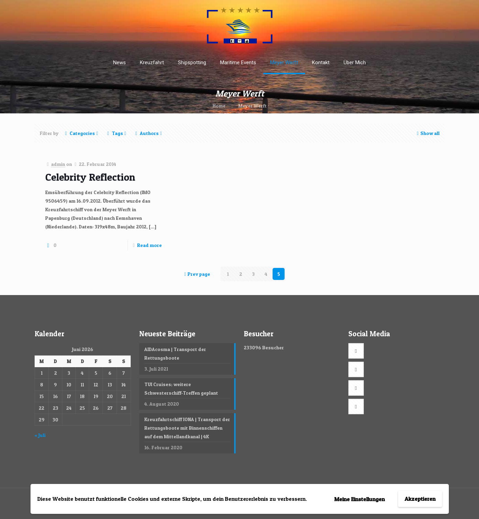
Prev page (196, 274)
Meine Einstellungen (359, 499)
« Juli (40, 435)
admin (58, 164)
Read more (149, 245)
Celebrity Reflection (90, 177)
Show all (428, 133)
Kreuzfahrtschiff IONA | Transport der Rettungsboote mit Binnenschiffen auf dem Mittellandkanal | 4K (187, 427)
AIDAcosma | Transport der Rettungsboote (175, 353)
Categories (82, 133)
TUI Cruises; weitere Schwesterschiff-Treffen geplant (181, 388)
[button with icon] (356, 351)
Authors (149, 133)
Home (219, 106)
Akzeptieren (420, 498)
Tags (117, 133)
